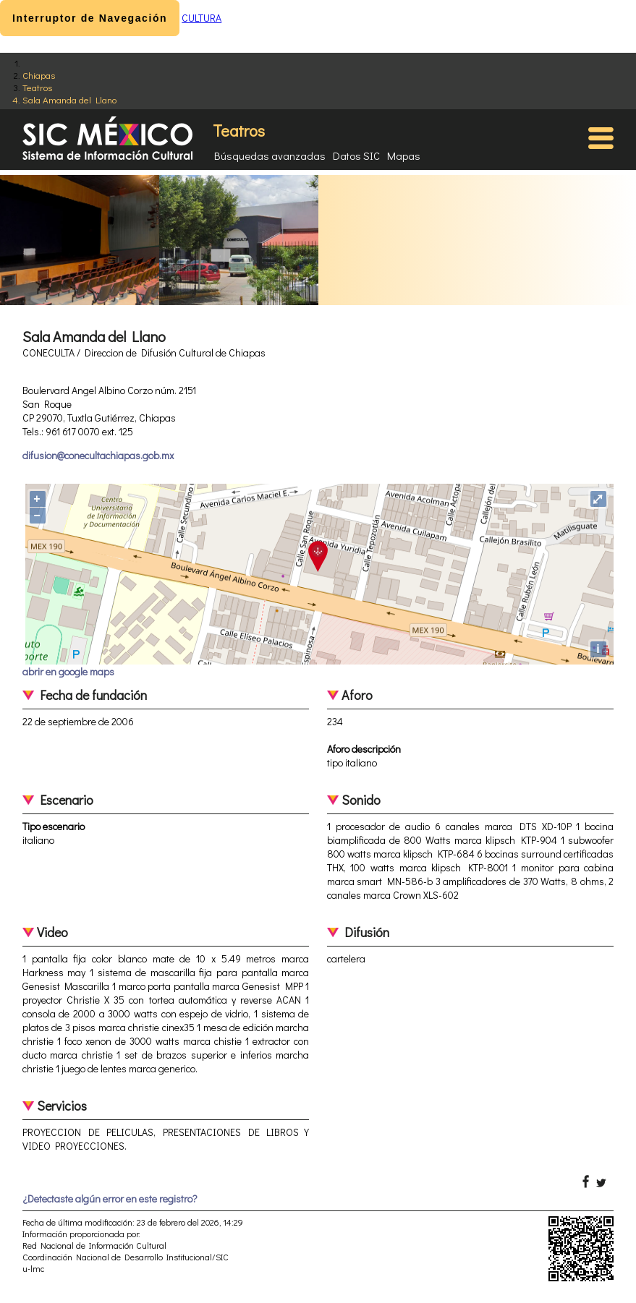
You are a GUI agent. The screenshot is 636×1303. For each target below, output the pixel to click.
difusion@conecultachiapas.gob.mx (98, 455)
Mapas (403, 155)
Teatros (37, 87)
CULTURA (201, 18)
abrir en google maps (68, 671)
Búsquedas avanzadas (270, 155)
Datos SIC (356, 155)
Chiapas (38, 75)
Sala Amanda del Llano (69, 99)
